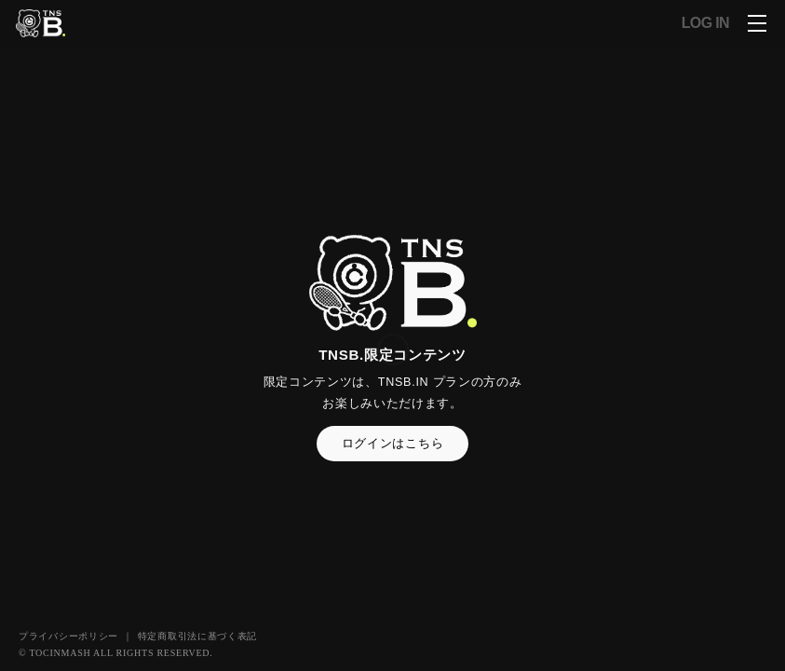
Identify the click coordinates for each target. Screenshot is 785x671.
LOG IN (705, 23)
